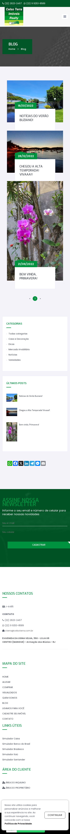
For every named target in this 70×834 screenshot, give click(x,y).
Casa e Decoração (19, 338)
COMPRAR (7, 687)
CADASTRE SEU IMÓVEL (14, 713)
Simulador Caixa (11, 738)
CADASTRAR (38, 544)
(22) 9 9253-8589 (35, 3)
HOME (5, 676)
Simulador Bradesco (13, 749)
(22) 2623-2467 (13, 3)
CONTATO (7, 718)
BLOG (5, 703)
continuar (55, 815)
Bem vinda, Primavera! (28, 276)
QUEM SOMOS (9, 697)
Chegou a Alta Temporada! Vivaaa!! (31, 170)
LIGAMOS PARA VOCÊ (13, 708)
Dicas (11, 344)
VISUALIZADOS (9, 692)
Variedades (15, 359)
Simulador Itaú (10, 754)
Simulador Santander (13, 759)
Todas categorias (18, 333)
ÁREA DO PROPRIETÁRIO (16, 787)
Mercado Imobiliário (19, 349)
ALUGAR (6, 682)
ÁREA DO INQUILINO (14, 782)
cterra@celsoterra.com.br (19, 630)
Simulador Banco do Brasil (16, 743)
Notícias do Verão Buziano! (34, 118)
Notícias (13, 354)
